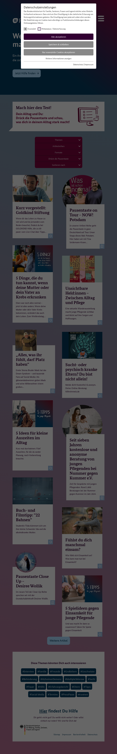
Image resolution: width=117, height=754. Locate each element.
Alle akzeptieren (58, 36)
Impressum (88, 64)
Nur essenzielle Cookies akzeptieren (58, 52)
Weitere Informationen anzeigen (58, 58)
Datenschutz (78, 64)
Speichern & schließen (59, 44)
